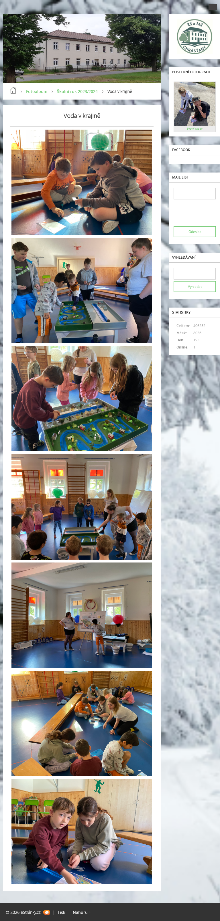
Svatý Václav (195, 128)
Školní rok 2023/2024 (77, 91)
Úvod (13, 90)
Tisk (61, 912)
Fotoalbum (36, 91)
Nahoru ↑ (82, 912)
